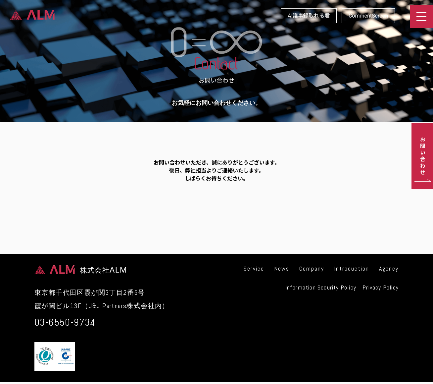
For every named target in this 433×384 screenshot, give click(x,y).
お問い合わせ (422, 156)
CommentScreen (368, 16)
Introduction (351, 268)
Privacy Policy (380, 287)
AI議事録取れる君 (309, 16)
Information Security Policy (320, 287)
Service (254, 268)
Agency (389, 268)
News (281, 268)
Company (311, 268)
